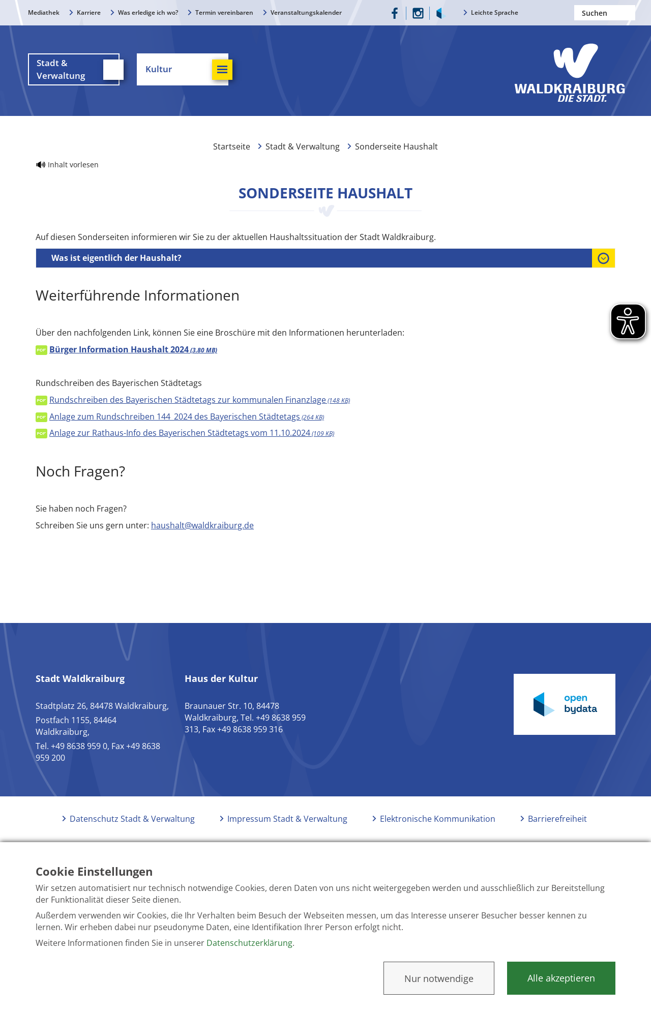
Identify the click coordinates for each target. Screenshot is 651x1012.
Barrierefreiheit (557, 818)
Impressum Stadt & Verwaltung (287, 818)
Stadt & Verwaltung (302, 146)
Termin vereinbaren (224, 12)
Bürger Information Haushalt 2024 (133, 349)
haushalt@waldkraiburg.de (202, 525)
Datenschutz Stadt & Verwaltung (132, 818)
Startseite (231, 146)
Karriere (89, 12)
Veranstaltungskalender (306, 12)
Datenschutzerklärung (249, 942)
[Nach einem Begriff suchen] (604, 12)
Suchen (628, 13)
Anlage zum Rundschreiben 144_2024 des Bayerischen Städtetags (186, 416)
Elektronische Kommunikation (437, 818)
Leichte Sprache (494, 12)
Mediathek (44, 12)
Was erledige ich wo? (148, 12)
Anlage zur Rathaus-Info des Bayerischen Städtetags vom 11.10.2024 (191, 432)
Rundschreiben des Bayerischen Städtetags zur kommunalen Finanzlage (199, 399)
